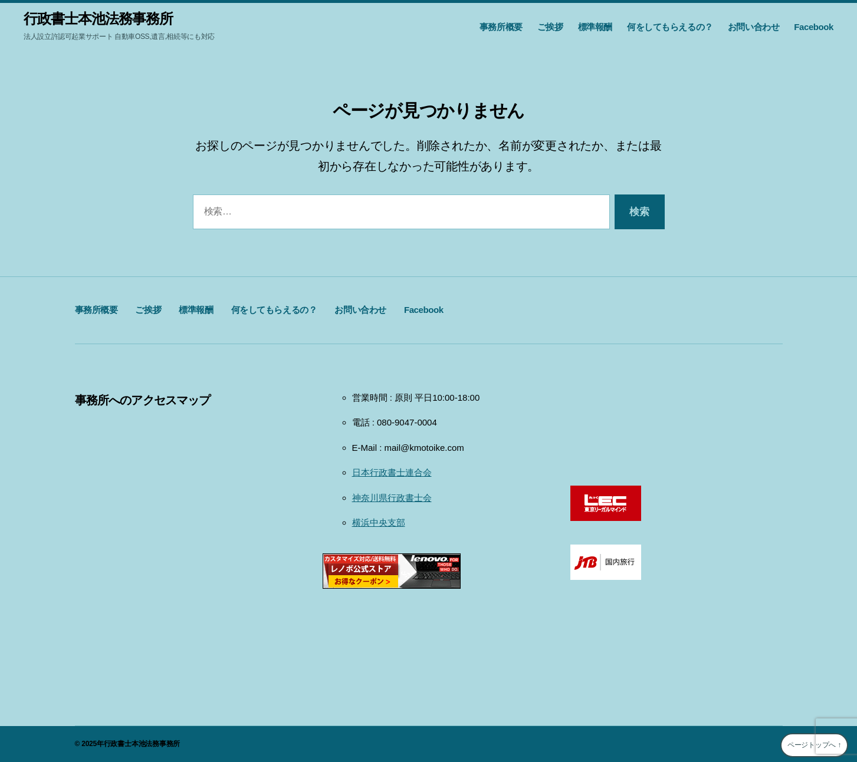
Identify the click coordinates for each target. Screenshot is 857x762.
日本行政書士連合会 (392, 472)
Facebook (813, 27)
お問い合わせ (754, 27)
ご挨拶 (550, 27)
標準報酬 (595, 27)
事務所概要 (501, 27)
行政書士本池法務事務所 (98, 19)
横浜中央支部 (378, 522)
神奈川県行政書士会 (392, 498)
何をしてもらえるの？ (670, 27)
